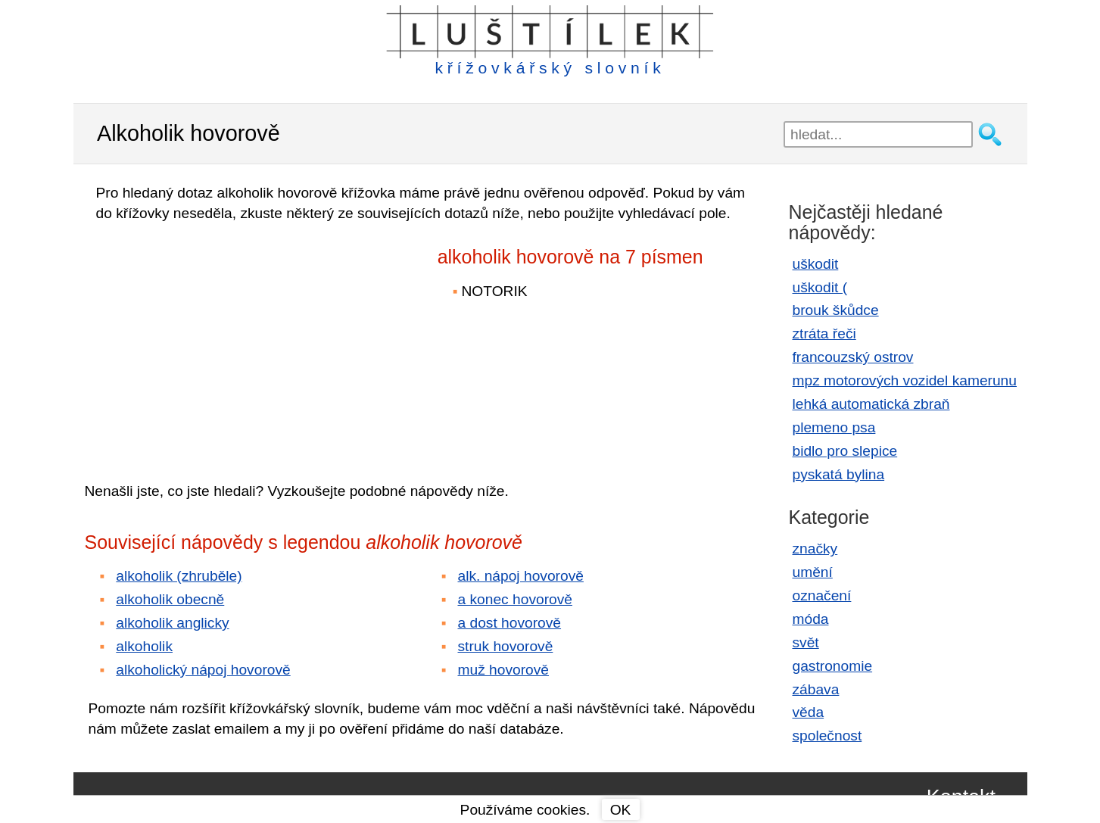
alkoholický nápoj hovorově (203, 670)
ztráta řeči (824, 333)
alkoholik (144, 646)
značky (815, 548)
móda (811, 619)
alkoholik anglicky (172, 623)
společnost (827, 736)
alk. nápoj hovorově (521, 576)
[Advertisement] (217, 341)
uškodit (816, 264)
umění (813, 572)
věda (808, 712)
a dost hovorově (510, 623)
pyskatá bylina (839, 474)
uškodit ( (820, 287)
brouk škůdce (836, 310)
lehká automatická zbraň (871, 404)
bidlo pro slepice (845, 451)
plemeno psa (834, 427)
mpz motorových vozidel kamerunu (905, 380)
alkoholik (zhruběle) (179, 576)
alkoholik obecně (170, 599)
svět (806, 642)
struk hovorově (505, 646)
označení (822, 595)
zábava (816, 689)
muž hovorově (504, 670)
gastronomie (833, 666)
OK (620, 810)
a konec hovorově (515, 599)
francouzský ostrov (853, 357)
